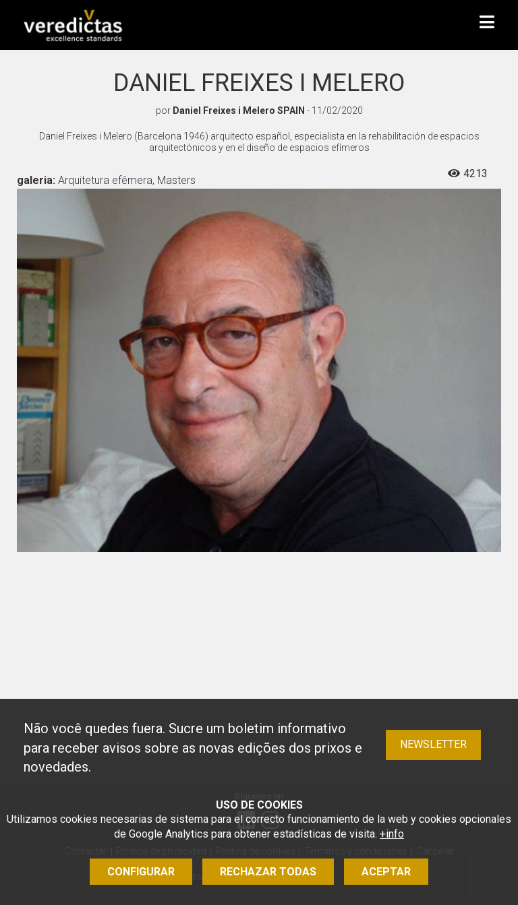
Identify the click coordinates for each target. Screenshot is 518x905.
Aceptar (386, 871)
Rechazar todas (268, 871)
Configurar (141, 871)
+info (392, 834)
